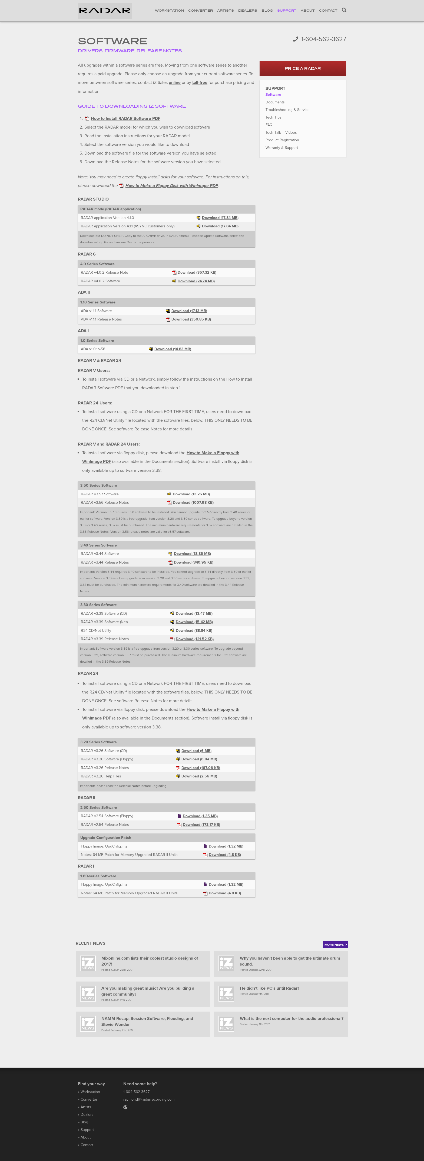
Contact (328, 10)
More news (335, 943)
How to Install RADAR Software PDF (125, 118)
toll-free (199, 82)
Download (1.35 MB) (200, 814)
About (308, 10)
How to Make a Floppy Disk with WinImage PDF (171, 185)
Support (286, 10)
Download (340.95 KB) (193, 561)
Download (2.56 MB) (199, 775)
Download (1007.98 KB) (193, 501)
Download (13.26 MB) (191, 493)
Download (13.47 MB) (194, 612)
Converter (200, 10)
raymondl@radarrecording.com (148, 1098)
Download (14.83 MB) (172, 348)
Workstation (169, 10)
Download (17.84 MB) (220, 217)
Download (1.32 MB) (226, 845)
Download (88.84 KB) (194, 629)
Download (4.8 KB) (225, 853)
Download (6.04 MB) (199, 758)
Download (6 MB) (196, 749)
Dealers (247, 10)
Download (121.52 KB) (195, 638)
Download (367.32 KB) (197, 272)
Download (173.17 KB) (201, 823)
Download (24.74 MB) (196, 280)
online (175, 82)
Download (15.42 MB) (194, 621)
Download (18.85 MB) (192, 553)
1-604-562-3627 (323, 39)
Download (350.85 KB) (191, 318)
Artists (225, 10)
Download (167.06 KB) (200, 766)
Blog (267, 10)
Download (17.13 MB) (189, 310)
